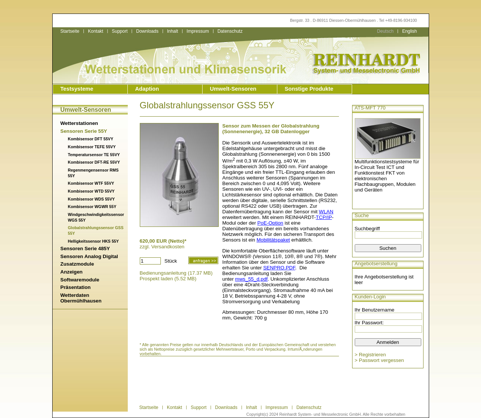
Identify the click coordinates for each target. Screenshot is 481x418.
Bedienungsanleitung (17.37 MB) (176, 273)
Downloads (147, 31)
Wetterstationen (79, 123)
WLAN (326, 211)
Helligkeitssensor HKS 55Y (93, 241)
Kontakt (95, 31)
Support (119, 31)
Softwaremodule (80, 280)
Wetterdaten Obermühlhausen (81, 298)
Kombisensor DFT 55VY (90, 139)
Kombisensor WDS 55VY (91, 199)
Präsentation (76, 287)
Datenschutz (230, 31)
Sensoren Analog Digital (89, 256)
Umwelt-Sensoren (233, 89)
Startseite (70, 31)
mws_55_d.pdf (251, 279)
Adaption (147, 89)
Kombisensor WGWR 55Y (92, 206)
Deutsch (385, 31)
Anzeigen (72, 272)
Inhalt (172, 31)
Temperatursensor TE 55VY (94, 154)
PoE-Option (270, 223)
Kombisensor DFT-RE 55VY (94, 162)
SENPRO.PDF (279, 268)
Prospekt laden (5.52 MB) (168, 278)
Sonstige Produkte (309, 89)
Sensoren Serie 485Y (85, 248)
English (409, 31)
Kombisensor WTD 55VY (91, 191)
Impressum (198, 31)
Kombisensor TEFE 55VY (92, 146)
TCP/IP (324, 217)
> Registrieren (370, 354)
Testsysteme (77, 89)
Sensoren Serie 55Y (84, 131)
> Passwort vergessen (379, 360)
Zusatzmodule (77, 264)
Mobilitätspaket (273, 240)
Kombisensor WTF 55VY (91, 183)
